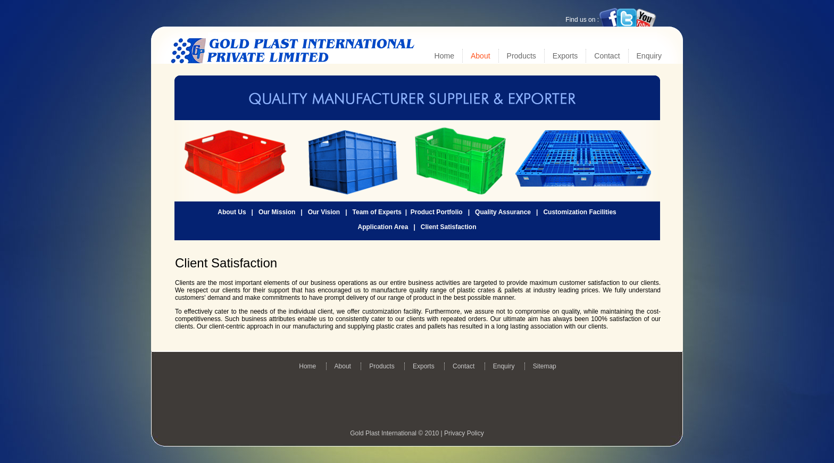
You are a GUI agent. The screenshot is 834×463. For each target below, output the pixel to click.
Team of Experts (377, 212)
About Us (232, 212)
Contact (607, 56)
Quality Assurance (503, 212)
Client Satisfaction (449, 227)
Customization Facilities (579, 212)
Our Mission (276, 212)
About (480, 56)
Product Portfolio (437, 212)
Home (444, 56)
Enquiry (649, 56)
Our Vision (324, 212)
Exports (565, 56)
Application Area (383, 227)
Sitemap (544, 366)
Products (521, 56)
